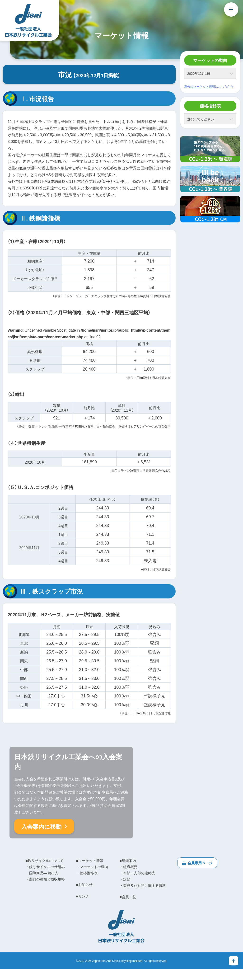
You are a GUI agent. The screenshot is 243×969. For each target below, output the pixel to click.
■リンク (82, 896)
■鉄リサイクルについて (44, 860)
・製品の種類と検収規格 (45, 879)
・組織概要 (128, 866)
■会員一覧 (128, 896)
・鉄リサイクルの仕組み (45, 866)
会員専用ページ (199, 863)
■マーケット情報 (89, 860)
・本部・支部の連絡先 (137, 872)
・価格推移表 (87, 872)
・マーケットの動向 (92, 866)
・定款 (125, 879)
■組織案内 (128, 860)
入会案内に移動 (41, 826)
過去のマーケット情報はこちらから (209, 86)
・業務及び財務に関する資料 (143, 885)
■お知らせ (84, 884)
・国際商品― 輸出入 (42, 872)
